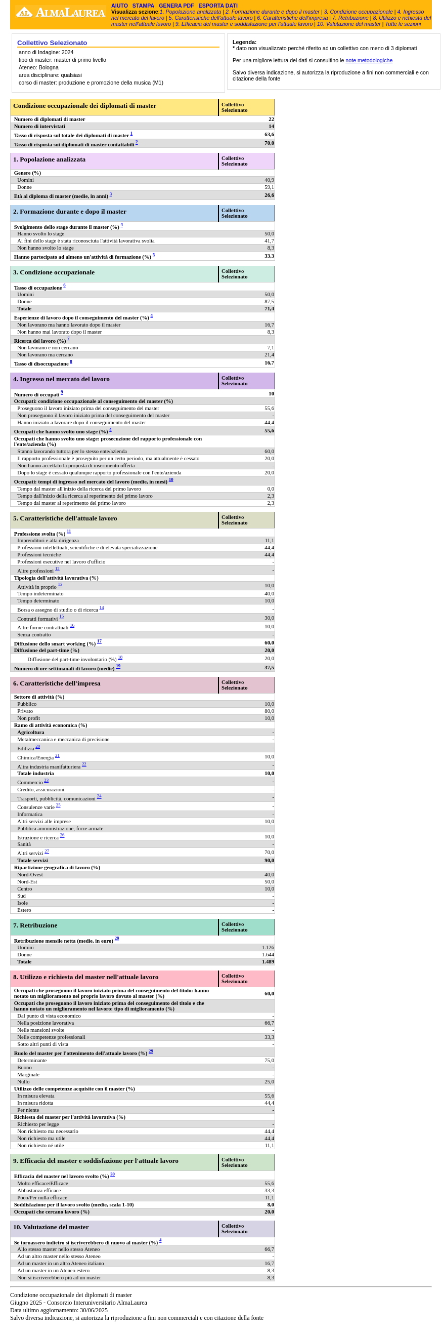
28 (117, 938)
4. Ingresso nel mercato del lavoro (61, 379)
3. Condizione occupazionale (358, 12)
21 (57, 755)
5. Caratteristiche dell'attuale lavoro (211, 18)
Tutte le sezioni (403, 24)
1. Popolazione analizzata (190, 12)
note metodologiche (368, 60)
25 (58, 804)
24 (99, 796)
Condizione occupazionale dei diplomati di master (84, 105)
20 (37, 746)
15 (61, 616)
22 (84, 764)
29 (151, 1051)
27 (47, 851)
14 (102, 607)
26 (62, 835)
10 (171, 479)
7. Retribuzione (350, 18)
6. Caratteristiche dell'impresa (292, 18)
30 (112, 1174)
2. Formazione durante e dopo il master (273, 12)
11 (69, 531)
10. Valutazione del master (349, 24)
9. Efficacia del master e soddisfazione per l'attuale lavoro (244, 24)
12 (57, 568)
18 (120, 657)
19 (118, 666)
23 (46, 780)
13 (60, 584)
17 (99, 641)
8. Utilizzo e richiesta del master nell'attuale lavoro (85, 977)
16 (72, 625)
